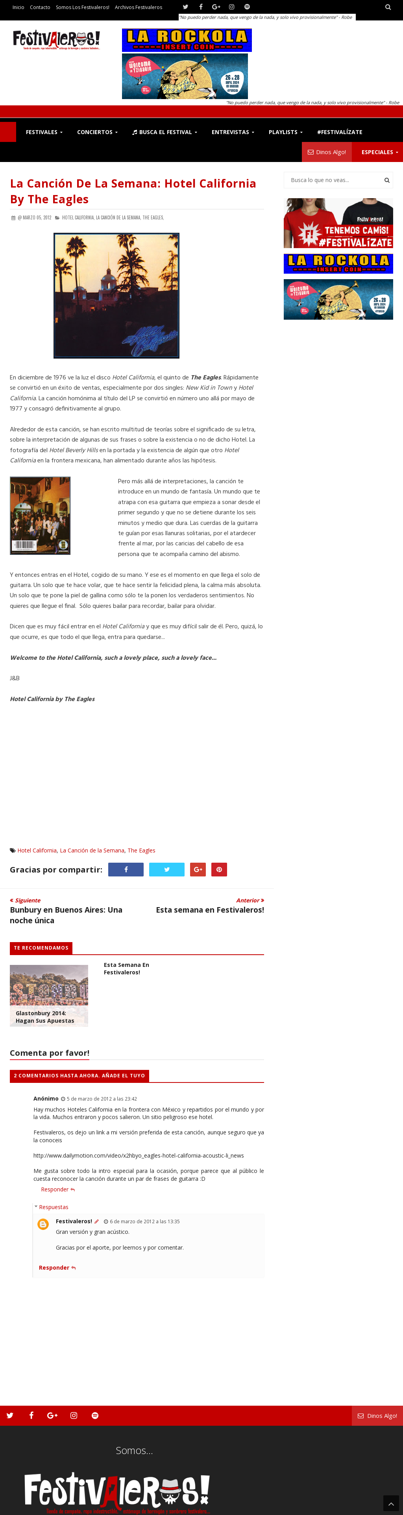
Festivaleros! (74, 1221)
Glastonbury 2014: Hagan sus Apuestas (45, 1016)
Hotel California (37, 850)
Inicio (18, 7)
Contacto (40, 7)
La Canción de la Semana (92, 850)
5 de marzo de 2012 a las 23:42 (102, 1098)
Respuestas (53, 1207)
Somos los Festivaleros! (82, 7)
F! (8, 132)
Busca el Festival (162, 132)
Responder (54, 1189)
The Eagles (141, 850)
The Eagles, (153, 217)
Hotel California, (78, 217)
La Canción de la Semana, (118, 217)
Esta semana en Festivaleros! (126, 968)
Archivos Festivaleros (138, 7)
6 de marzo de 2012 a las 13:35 (145, 1221)
